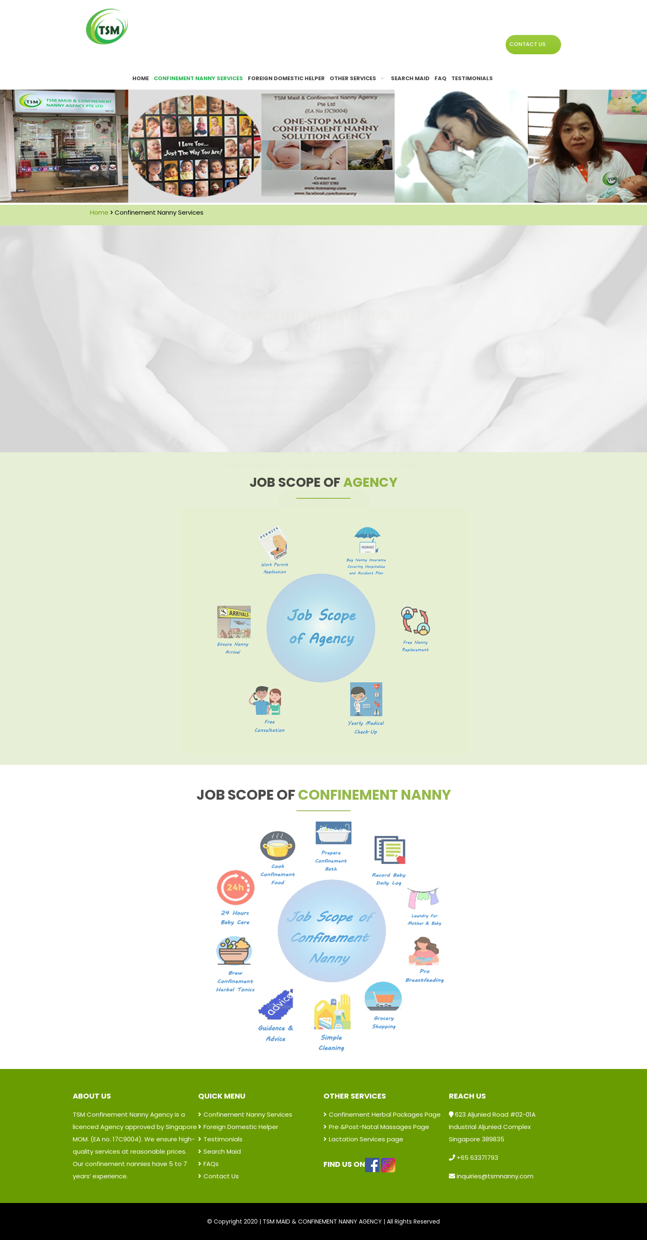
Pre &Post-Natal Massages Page (376, 1126)
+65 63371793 (476, 1157)
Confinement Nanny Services (245, 1114)
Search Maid (219, 1151)
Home (99, 212)
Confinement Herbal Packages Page (382, 1114)
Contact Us (218, 1176)
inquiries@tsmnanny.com (495, 1176)
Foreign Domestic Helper (238, 1126)
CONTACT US (527, 44)
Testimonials (220, 1139)
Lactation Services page (363, 1139)
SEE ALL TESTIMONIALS (324, 420)
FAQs (208, 1163)
